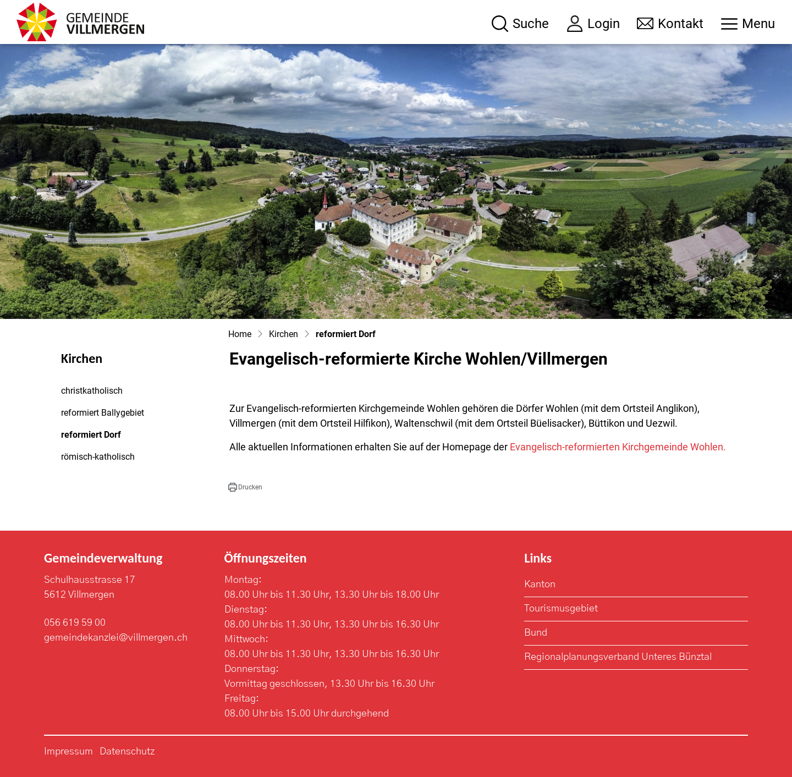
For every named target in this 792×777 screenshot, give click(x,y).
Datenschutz (127, 752)
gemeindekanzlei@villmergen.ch (116, 638)
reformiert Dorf (91, 437)
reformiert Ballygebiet (102, 412)
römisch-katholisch (98, 456)
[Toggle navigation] (748, 23)
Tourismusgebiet (561, 609)
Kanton (540, 584)
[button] (245, 487)
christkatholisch (92, 390)
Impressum (68, 752)
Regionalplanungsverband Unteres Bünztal (618, 657)
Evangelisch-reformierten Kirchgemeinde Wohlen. (618, 447)
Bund (535, 633)
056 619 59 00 (75, 623)
